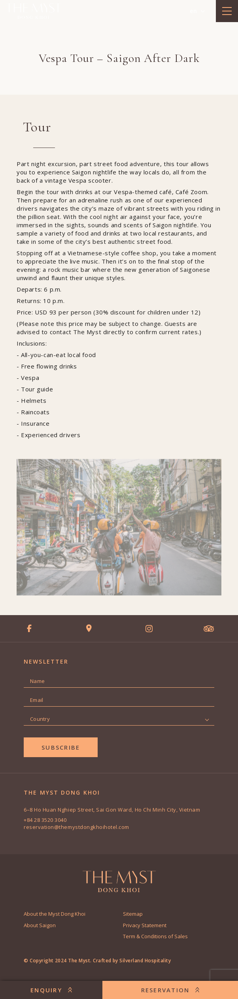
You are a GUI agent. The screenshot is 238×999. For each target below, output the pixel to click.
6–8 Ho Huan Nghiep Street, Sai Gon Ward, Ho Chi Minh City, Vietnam (112, 809)
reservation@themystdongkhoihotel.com (76, 827)
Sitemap (133, 913)
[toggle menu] (227, 11)
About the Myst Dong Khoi (54, 913)
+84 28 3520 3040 (45, 819)
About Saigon (40, 925)
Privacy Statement (144, 925)
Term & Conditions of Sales (155, 936)
